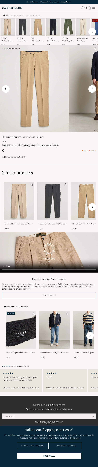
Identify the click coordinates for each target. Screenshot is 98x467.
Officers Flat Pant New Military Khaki (37, 41)
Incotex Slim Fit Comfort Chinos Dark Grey (51, 224)
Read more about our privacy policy (49, 422)
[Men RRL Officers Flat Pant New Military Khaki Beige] (38, 27)
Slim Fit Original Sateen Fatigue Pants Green (67, 41)
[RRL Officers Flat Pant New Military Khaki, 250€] (37, 31)
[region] (49, 380)
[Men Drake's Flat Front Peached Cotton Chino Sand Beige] (8, 27)
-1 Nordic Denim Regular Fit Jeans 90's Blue (54, 352)
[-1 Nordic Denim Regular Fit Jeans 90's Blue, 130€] (54, 335)
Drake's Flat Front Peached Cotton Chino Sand (19, 224)
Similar (17, 172)
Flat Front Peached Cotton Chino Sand (7, 41)
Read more (47, 295)
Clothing (6, 48)
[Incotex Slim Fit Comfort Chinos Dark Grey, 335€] (22, 31)
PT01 (4, 141)
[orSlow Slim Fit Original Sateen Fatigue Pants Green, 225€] (68, 31)
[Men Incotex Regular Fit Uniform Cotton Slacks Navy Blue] (53, 27)
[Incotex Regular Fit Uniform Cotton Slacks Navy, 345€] (53, 31)
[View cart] (90, 8)
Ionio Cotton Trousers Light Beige (83, 41)
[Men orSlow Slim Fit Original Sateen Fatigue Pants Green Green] (68, 27)
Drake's (4, 38)
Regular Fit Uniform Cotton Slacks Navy (53, 41)
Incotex (20, 38)
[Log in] (82, 7)
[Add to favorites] (31, 185)
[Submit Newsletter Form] (92, 416)
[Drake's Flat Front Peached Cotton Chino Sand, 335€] (7, 31)
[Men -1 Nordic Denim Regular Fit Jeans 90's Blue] (54, 330)
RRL (33, 38)
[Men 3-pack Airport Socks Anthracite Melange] (21, 330)
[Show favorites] (85, 7)
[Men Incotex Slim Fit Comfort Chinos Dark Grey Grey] (23, 27)
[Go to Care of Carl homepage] (12, 8)
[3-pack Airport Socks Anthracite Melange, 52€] (21, 335)
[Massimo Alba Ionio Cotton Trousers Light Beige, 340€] (83, 31)
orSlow (65, 38)
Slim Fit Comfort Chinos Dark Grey (22, 41)
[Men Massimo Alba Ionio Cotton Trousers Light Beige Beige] (83, 27)
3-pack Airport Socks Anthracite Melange (20, 352)
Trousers (15, 48)
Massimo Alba (82, 38)
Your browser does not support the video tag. (49, 252)
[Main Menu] (94, 8)
